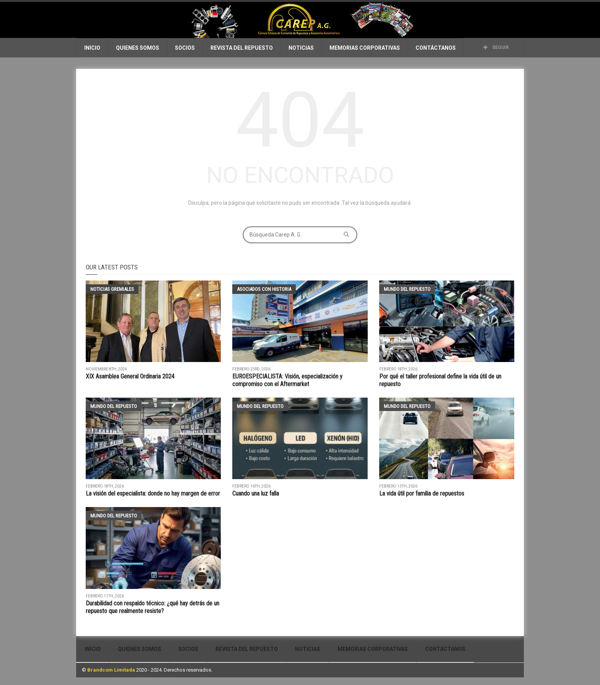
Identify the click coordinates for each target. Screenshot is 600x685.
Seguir (496, 47)
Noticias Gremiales (112, 289)
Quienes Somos (137, 48)
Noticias (301, 48)
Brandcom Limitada (111, 670)
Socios (185, 48)
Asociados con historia (264, 289)
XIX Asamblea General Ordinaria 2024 (130, 376)
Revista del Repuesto (241, 48)
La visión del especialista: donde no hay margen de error (153, 493)
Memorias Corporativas (364, 48)
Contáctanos (436, 48)
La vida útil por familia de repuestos (422, 493)
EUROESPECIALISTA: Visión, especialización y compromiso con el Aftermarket (287, 380)
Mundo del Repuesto (407, 289)
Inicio (92, 48)
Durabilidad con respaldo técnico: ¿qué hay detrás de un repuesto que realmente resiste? (152, 607)
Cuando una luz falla (255, 493)
